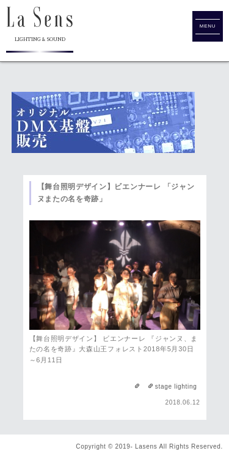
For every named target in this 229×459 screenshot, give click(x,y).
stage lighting (176, 386)
